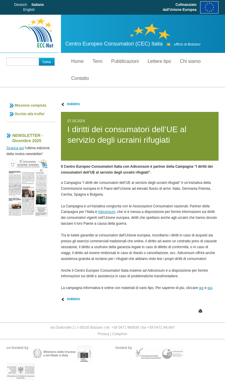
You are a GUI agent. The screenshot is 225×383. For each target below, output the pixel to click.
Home (77, 61)
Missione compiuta (30, 105)
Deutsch (20, 5)
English (29, 10)
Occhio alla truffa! (30, 114)
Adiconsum (106, 212)
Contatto (80, 78)
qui (201, 288)
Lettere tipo (159, 61)
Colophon (119, 334)
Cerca (46, 62)
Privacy (103, 334)
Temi (98, 61)
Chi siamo (190, 61)
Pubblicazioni (125, 61)
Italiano (38, 5)
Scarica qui (15, 148)
